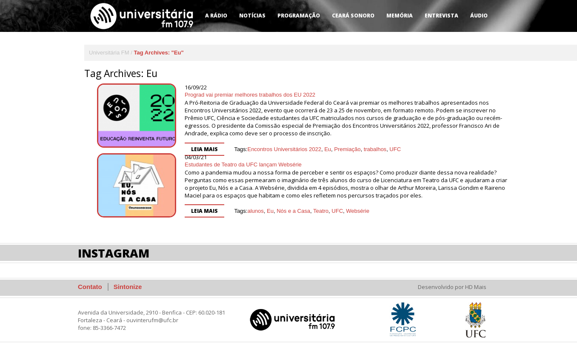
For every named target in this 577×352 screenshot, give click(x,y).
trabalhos (375, 149)
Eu (327, 149)
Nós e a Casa (293, 211)
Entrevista (441, 15)
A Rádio (216, 15)
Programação (298, 15)
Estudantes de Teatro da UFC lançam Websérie (243, 164)
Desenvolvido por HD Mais (452, 287)
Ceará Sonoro (353, 15)
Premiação (347, 149)
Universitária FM (109, 52)
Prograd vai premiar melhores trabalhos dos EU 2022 (250, 95)
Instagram (113, 253)
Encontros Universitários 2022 (284, 149)
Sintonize (128, 286)
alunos (255, 211)
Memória (399, 15)
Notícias (252, 15)
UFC (395, 149)
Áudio (479, 15)
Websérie (357, 211)
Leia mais (204, 149)
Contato (90, 286)
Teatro (320, 211)
